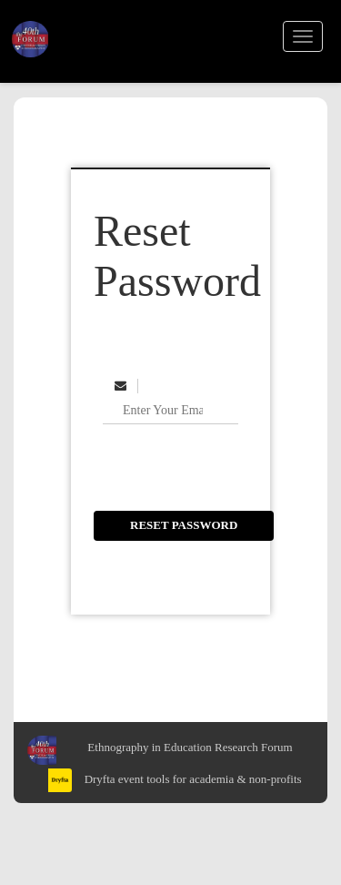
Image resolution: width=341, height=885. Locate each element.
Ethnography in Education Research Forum (189, 747)
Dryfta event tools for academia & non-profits (191, 779)
